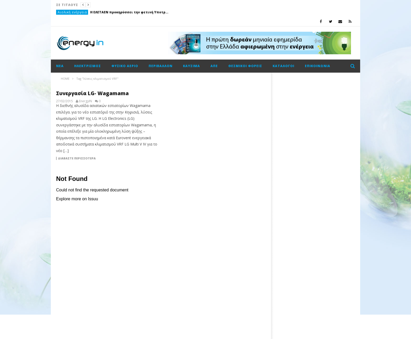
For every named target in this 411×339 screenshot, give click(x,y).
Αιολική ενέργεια (72, 12)
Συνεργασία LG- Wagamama (92, 93)
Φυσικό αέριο (124, 66)
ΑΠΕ (214, 66)
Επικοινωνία (317, 66)
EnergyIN (85, 101)
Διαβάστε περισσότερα (77, 158)
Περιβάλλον (160, 66)
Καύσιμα (191, 66)
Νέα (60, 66)
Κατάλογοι (283, 66)
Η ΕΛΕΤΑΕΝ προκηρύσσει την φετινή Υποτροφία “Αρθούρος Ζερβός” (129, 12)
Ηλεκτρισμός (87, 66)
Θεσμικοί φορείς (245, 66)
